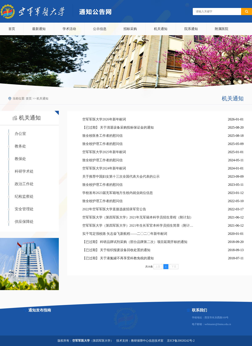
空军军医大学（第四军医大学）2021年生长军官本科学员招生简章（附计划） (138, 225)
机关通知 (160, 29)
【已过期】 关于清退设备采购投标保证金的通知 (118, 127)
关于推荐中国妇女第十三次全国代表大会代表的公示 (121, 176)
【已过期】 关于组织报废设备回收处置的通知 (116, 250)
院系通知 (191, 29)
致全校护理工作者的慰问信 (102, 144)
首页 (11, 29)
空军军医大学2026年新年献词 (104, 119)
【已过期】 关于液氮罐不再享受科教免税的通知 (118, 258)
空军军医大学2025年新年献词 (104, 152)
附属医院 (221, 29)
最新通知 (39, 29)
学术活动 (69, 29)
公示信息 (99, 29)
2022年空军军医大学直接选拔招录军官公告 (114, 209)
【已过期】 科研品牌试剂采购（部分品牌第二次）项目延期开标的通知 (134, 242)
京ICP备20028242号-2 (180, 340)
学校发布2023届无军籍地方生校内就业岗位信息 (117, 193)
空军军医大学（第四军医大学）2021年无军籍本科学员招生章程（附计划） (137, 217)
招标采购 (130, 29)
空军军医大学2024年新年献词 (104, 168)
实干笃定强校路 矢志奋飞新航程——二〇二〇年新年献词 (124, 233)
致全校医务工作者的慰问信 (102, 135)
